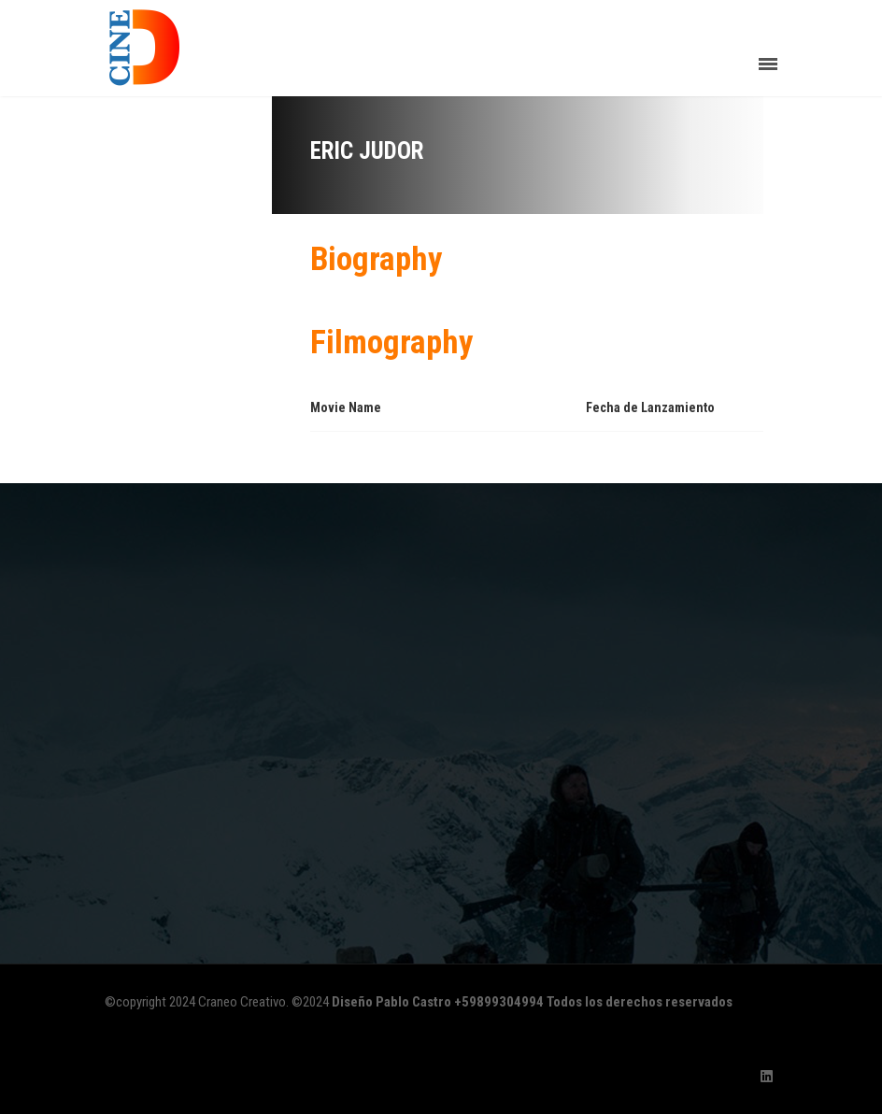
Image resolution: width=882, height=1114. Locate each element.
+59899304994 (499, 1001)
